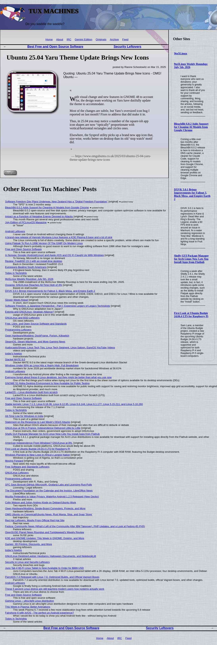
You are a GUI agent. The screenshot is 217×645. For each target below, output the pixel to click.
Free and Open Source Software (23, 249)
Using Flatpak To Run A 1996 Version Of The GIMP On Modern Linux (44, 243)
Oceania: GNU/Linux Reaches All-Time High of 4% (33, 284)
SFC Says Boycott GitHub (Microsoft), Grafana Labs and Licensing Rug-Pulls (48, 484)
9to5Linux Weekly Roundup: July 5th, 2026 (29, 279)
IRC (69, 39)
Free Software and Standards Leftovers (27, 466)
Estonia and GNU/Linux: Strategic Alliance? (29, 311)
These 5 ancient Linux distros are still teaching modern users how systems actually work (54, 588)
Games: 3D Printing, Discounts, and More (28, 544)
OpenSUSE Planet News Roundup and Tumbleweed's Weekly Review (44, 532)
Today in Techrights (16, 273)
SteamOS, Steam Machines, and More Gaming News (35, 341)
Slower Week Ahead (16, 299)
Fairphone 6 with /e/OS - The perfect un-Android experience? (39, 612)
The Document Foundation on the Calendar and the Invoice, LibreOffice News (49, 490)
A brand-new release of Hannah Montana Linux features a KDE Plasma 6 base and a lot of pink (58, 237)
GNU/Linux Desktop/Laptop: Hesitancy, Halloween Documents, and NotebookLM (50, 556)
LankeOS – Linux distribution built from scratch (31, 392)
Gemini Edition (83, 39)
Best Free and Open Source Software (55, 46)
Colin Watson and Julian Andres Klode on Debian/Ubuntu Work (40, 502)
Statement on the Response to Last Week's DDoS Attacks (37, 422)
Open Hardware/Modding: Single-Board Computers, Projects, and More (45, 508)
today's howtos (13, 353)
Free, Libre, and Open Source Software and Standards (36, 323)
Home (49, 39)
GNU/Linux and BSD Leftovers (22, 317)
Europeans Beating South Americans (26, 267)
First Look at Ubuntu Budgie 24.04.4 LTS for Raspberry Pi (191, 315)
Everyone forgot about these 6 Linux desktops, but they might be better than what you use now (58, 377)
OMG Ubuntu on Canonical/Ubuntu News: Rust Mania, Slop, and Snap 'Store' (49, 514)
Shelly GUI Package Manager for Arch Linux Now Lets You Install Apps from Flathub (191, 259)
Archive (114, 39)
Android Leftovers (15, 231)
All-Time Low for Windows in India (24, 416)
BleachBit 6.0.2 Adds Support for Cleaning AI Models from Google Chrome (191, 127)
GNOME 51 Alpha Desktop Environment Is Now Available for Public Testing (47, 383)
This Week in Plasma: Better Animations (27, 606)
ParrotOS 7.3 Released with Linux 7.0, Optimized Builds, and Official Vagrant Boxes (52, 576)
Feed (125, 39)
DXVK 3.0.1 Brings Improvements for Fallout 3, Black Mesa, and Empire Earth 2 (192, 194)
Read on (10, 172)
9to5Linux (180, 53)
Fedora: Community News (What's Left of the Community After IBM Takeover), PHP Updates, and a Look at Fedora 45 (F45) (75, 526)
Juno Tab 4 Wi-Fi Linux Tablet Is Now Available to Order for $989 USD (44, 568)
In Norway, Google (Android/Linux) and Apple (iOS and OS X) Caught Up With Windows (54, 255)
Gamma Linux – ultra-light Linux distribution (29, 600)
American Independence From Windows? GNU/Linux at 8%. (39, 442)
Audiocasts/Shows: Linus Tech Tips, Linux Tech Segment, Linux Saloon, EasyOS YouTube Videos (60, 347)
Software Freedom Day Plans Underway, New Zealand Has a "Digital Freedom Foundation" (56, 201)
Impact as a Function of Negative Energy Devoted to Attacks (39, 216)
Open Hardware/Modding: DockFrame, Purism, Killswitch (37, 335)
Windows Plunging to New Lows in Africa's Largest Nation (37, 454)
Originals (101, 39)
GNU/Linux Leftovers (17, 472)
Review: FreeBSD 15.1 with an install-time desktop (33, 261)
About (59, 39)
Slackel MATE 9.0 (15, 359)
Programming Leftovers (18, 329)
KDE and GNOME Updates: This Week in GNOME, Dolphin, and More (44, 538)
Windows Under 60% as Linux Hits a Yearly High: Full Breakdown (42, 365)
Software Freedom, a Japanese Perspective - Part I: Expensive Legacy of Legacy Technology (57, 305)
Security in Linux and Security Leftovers (27, 562)
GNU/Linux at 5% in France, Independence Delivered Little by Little (43, 427)
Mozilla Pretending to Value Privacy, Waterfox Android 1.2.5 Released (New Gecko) (52, 496)
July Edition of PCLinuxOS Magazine (26, 222)
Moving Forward (14, 460)
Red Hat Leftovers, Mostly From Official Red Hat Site (35, 520)
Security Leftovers (127, 46)
